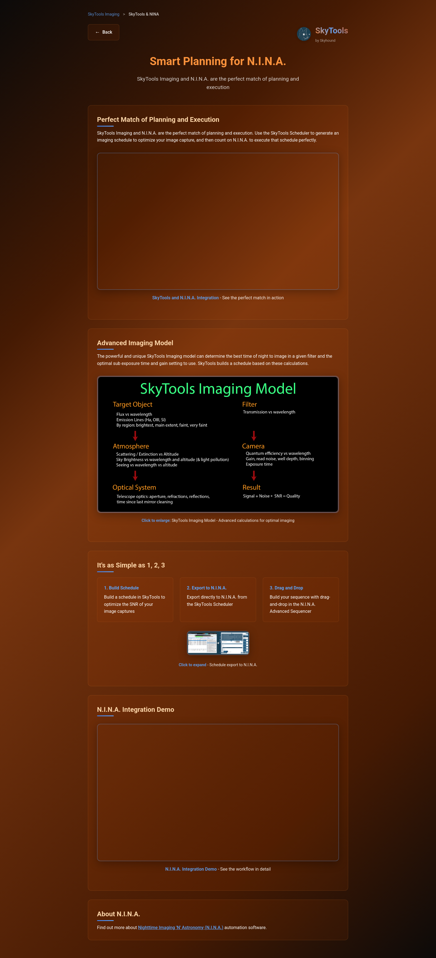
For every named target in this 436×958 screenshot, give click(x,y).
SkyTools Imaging (103, 14)
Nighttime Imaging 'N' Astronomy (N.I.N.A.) (180, 927)
